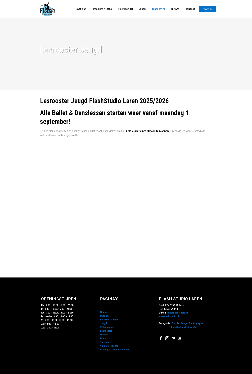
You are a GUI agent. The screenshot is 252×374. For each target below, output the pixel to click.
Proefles (207, 9)
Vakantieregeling (109, 346)
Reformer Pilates (102, 9)
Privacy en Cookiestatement (115, 349)
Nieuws (175, 9)
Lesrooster (158, 9)
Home (103, 312)
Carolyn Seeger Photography (187, 323)
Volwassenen (125, 9)
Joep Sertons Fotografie (184, 327)
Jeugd (142, 9)
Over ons (81, 9)
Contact (190, 9)
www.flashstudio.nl (169, 316)
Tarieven (104, 342)
